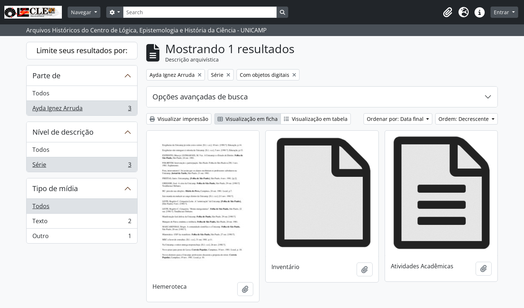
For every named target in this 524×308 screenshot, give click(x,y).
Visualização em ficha (248, 118)
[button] (448, 12)
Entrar (502, 12)
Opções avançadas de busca (200, 97)
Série (81, 166)
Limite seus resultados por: (81, 50)
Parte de (46, 75)
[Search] (200, 12)
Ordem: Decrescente (464, 118)
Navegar (82, 12)
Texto (81, 223)
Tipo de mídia (55, 188)
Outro (81, 237)
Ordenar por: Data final (396, 118)
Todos (40, 93)
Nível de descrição (63, 132)
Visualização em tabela (316, 118)
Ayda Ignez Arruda (81, 109)
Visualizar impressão (179, 118)
